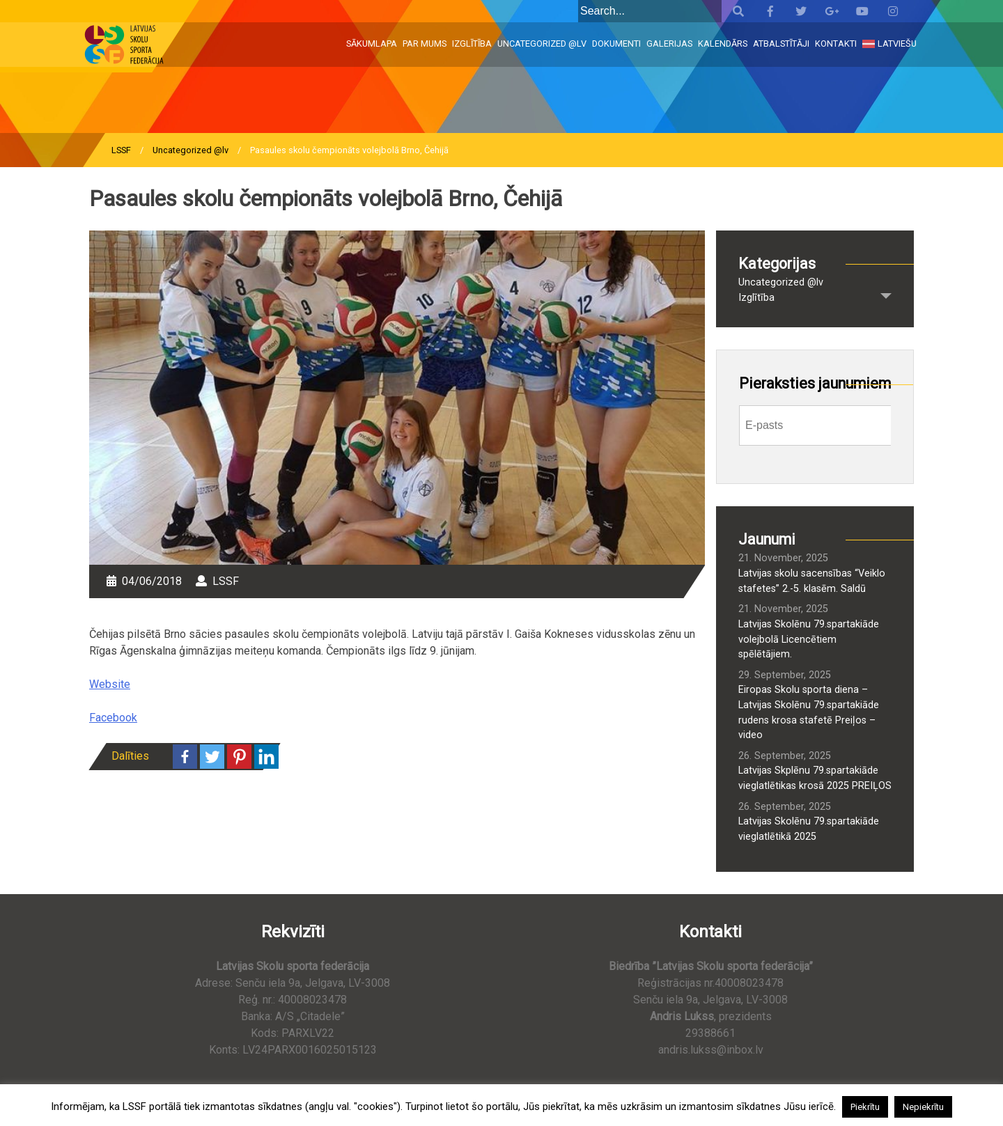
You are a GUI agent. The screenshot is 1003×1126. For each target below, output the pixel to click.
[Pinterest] (239, 756)
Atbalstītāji (781, 43)
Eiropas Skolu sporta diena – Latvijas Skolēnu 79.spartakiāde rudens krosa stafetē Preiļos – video (808, 712)
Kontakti (836, 43)
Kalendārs (722, 43)
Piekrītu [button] (865, 1107)
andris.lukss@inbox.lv (710, 1049)
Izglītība (472, 43)
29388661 (710, 1033)
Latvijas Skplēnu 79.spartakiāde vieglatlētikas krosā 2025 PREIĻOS (815, 778)
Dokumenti (616, 43)
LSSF (121, 150)
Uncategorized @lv (541, 43)
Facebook (113, 717)
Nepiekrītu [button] (923, 1107)
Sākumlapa (371, 43)
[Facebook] (185, 756)
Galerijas (669, 43)
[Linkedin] (266, 756)
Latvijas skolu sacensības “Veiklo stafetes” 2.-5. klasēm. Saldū (811, 581)
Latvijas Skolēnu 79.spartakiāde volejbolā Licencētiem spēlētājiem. (808, 639)
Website (109, 684)
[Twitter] (212, 756)
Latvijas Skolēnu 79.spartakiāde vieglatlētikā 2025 (808, 829)
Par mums (424, 43)
